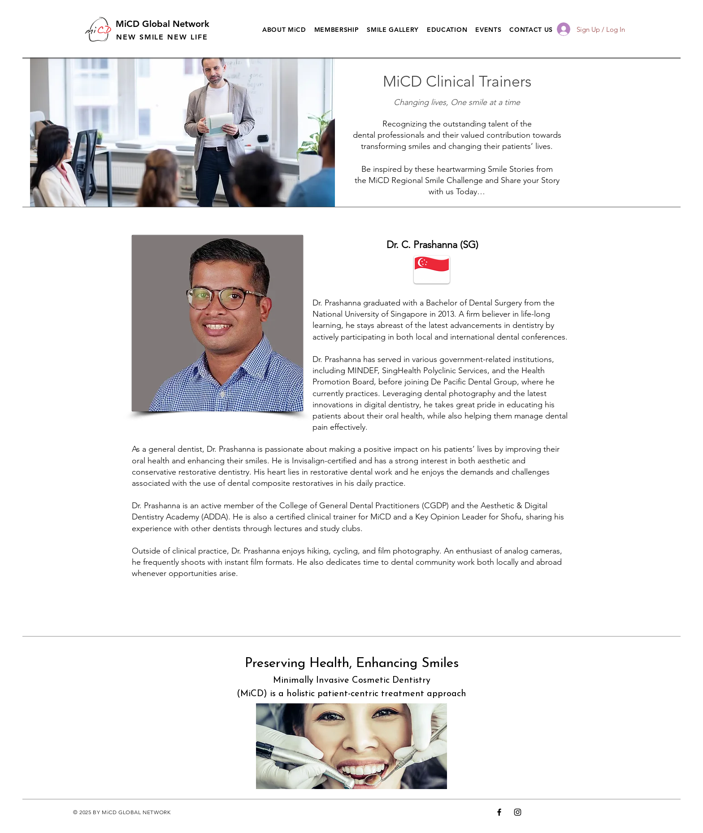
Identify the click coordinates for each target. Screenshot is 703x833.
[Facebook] (499, 812)
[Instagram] (517, 812)
